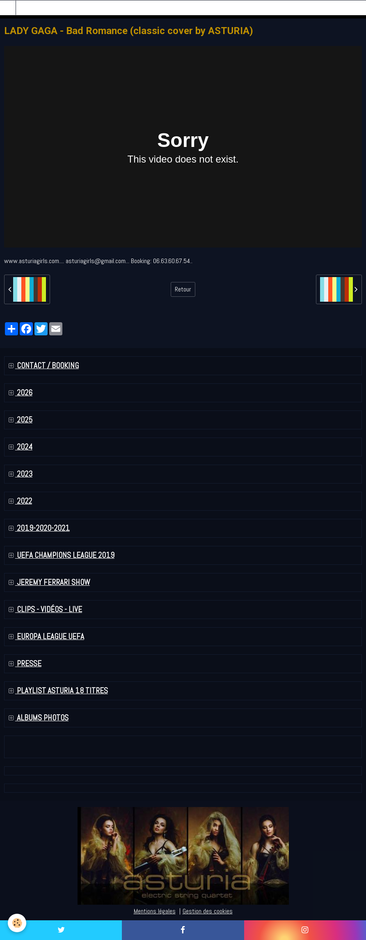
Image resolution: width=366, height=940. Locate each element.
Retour (183, 289)
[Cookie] (17, 923)
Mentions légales (155, 911)
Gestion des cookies (208, 911)
